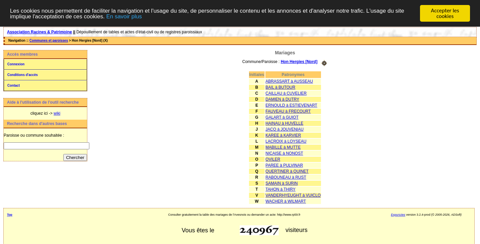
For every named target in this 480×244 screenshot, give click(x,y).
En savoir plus (124, 16)
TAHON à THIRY (281, 189)
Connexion (16, 64)
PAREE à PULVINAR (284, 165)
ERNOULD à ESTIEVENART (291, 105)
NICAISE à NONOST (284, 153)
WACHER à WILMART (286, 201)
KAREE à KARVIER (283, 135)
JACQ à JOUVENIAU (285, 129)
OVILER (273, 159)
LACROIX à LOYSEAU (286, 141)
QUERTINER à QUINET (287, 171)
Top (9, 214)
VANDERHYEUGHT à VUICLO (293, 195)
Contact (13, 85)
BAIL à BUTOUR (280, 87)
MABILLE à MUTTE (283, 147)
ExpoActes (398, 214)
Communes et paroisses (48, 40)
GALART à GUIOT (282, 117)
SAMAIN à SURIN (282, 183)
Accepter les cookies (445, 13)
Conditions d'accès (22, 75)
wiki (57, 113)
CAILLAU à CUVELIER (286, 93)
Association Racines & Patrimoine (39, 32)
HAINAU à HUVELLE (284, 123)
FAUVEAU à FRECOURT (288, 111)
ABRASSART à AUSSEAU (289, 81)
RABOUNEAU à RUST (286, 177)
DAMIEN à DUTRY (282, 99)
